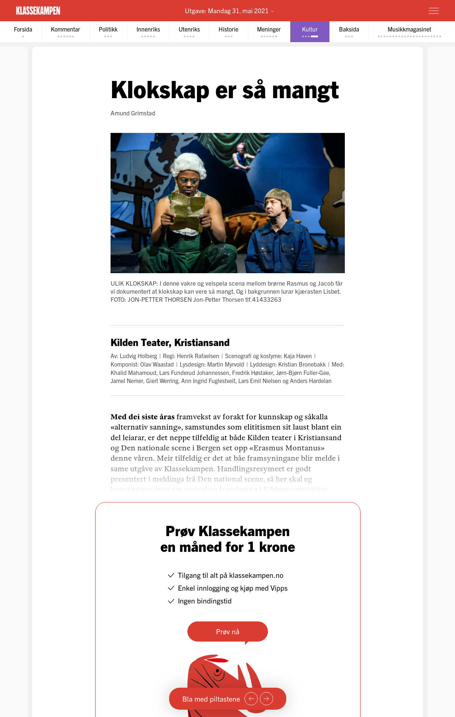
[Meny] (434, 10)
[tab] (22, 31)
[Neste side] (266, 698)
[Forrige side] (251, 698)
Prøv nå (227, 631)
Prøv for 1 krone (390, 10)
